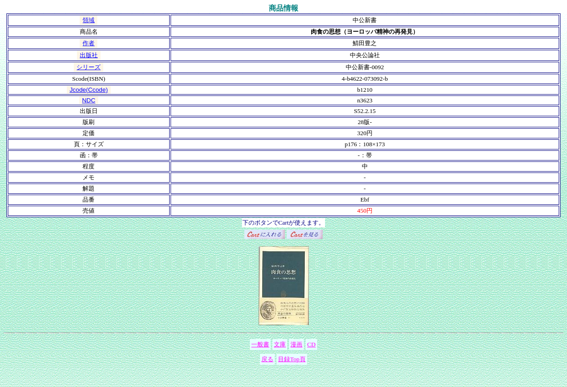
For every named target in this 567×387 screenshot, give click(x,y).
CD (311, 344)
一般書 (260, 344)
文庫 (280, 344)
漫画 (296, 344)
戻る (267, 359)
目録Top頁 (292, 359)
